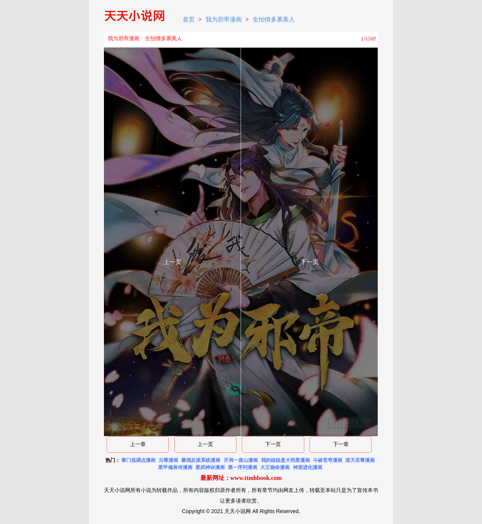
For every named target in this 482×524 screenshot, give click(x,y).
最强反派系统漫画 (200, 460)
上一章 (138, 444)
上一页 (205, 444)
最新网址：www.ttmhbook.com (241, 478)
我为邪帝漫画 (224, 19)
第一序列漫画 (242, 467)
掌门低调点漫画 (138, 460)
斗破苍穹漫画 (327, 460)
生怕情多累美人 (274, 19)
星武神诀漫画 (210, 467)
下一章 (341, 444)
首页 (189, 19)
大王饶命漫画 (275, 467)
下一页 (273, 444)
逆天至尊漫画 (360, 460)
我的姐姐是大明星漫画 (285, 460)
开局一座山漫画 (241, 460)
